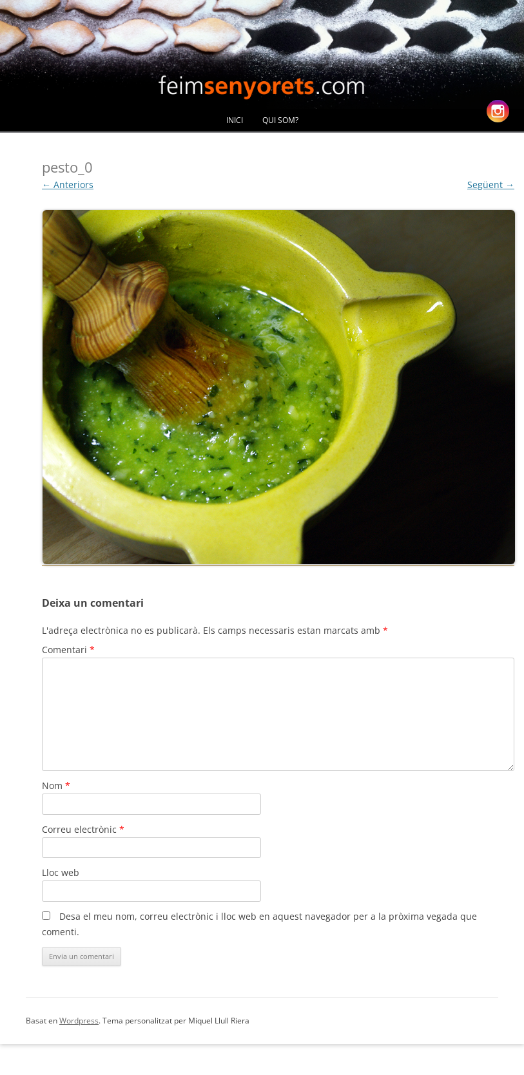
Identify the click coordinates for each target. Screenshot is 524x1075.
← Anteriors (67, 184)
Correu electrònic (83, 829)
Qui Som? (280, 120)
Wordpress (79, 1020)
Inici (234, 120)
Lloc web (60, 872)
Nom (56, 785)
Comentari (68, 649)
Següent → (490, 184)
